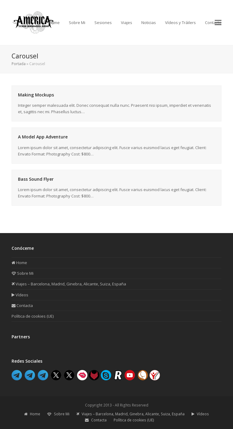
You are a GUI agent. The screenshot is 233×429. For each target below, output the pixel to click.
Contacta (22, 305)
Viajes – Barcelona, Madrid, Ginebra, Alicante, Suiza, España (69, 284)
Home (19, 262)
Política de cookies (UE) (33, 316)
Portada (19, 63)
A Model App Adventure (43, 137)
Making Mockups (36, 95)
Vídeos (20, 295)
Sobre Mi (23, 273)
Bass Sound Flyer (36, 179)
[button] (218, 22)
